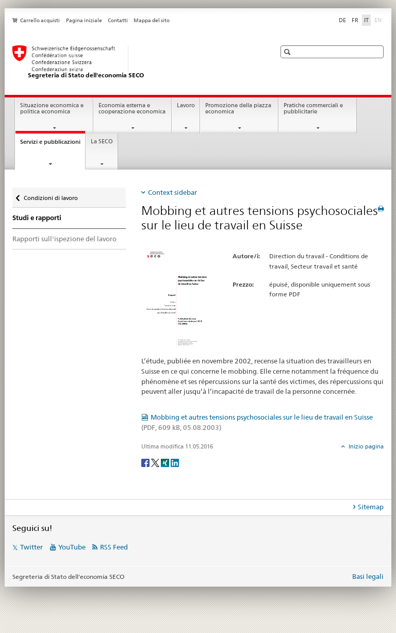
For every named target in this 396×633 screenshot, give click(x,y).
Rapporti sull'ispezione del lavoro (64, 239)
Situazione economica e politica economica (52, 108)
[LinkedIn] (175, 462)
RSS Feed (114, 547)
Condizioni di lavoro (50, 196)
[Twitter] (156, 462)
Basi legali (368, 576)
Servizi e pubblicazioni (52, 145)
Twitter (31, 547)
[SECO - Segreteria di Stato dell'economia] (133, 62)
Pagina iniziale (84, 20)
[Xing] (166, 462)
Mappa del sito (152, 20)
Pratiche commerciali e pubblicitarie (313, 108)
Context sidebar (172, 192)
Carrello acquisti (40, 20)
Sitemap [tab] (371, 507)
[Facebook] (146, 462)
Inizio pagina (365, 446)
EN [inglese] (379, 19)
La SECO (102, 141)
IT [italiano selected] (366, 20)
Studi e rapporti (36, 217)
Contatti (118, 20)
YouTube (72, 547)
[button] (288, 52)
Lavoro (186, 105)
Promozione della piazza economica (238, 108)
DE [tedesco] (342, 20)
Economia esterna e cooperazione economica (132, 108)
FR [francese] (355, 20)
